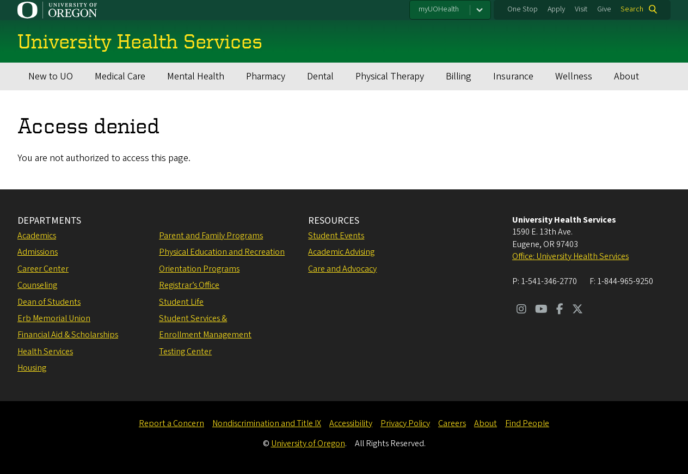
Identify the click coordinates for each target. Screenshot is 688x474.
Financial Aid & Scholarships (67, 335)
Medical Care (120, 76)
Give (604, 9)
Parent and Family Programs (211, 236)
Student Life (181, 302)
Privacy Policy (405, 423)
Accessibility (350, 423)
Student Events (336, 236)
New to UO (50, 76)
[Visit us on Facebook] (560, 310)
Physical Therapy (389, 76)
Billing (458, 76)
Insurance (513, 76)
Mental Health (195, 76)
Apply (556, 9)
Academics (36, 236)
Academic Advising (341, 252)
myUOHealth (439, 9)
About (626, 76)
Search (632, 9)
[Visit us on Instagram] (521, 310)
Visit (581, 9)
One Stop (522, 9)
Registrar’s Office (189, 285)
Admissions (37, 252)
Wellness (573, 76)
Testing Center (185, 352)
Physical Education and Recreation (222, 252)
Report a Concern (171, 423)
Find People (527, 423)
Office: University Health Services (570, 256)
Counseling (37, 285)
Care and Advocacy (342, 269)
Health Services (45, 352)
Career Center (43, 269)
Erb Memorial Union (53, 318)
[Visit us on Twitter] (577, 310)
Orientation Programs (199, 269)
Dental (320, 76)
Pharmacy (265, 76)
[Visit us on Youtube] (541, 310)
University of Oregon (308, 444)
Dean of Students (49, 302)
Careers (452, 423)
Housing (31, 368)
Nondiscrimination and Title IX (266, 423)
